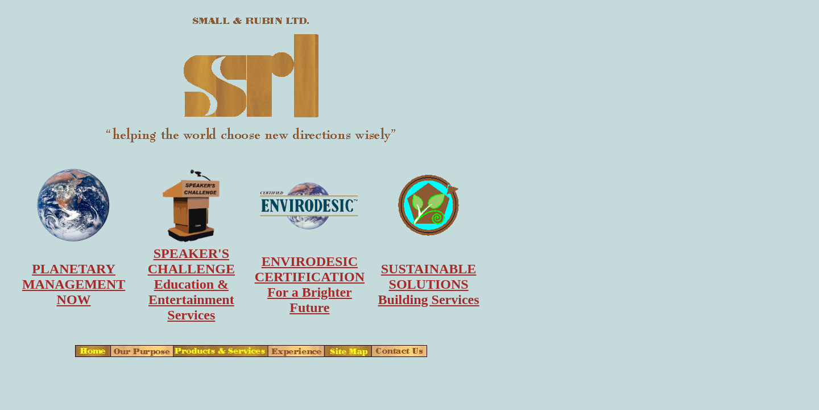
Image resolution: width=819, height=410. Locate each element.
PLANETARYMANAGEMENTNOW (73, 284)
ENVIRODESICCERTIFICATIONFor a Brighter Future (310, 284)
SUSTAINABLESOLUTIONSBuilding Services (428, 284)
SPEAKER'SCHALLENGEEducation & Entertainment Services (191, 284)
